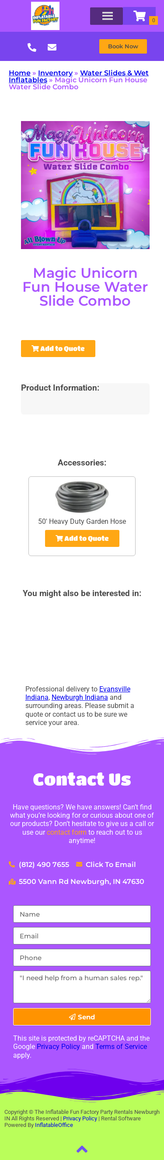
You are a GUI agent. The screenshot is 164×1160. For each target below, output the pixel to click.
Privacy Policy (58, 1046)
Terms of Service (121, 1046)
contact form (67, 832)
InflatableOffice (54, 1125)
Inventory (55, 73)
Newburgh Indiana (80, 697)
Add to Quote (58, 348)
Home (20, 73)
